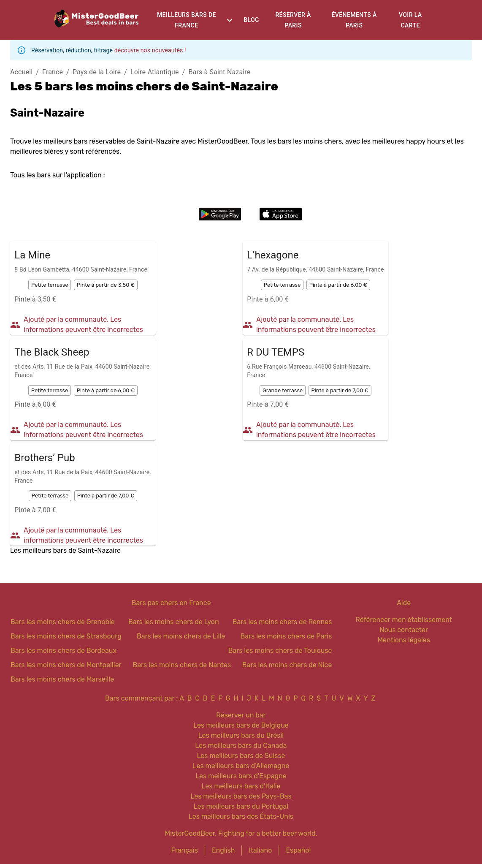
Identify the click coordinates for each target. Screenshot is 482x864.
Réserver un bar (240, 715)
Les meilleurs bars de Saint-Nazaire (65, 550)
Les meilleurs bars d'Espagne (240, 776)
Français (184, 850)
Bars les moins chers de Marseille (62, 679)
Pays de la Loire (97, 72)
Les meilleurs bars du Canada (241, 746)
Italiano (260, 850)
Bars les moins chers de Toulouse (280, 651)
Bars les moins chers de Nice (287, 665)
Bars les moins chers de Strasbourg (66, 636)
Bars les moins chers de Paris (286, 636)
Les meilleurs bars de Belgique (240, 725)
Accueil (21, 72)
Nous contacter (403, 630)
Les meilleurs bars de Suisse (241, 756)
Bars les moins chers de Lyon (173, 622)
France (52, 72)
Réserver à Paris (293, 20)
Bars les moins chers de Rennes (282, 622)
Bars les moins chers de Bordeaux (63, 651)
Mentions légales (403, 640)
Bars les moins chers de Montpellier (66, 665)
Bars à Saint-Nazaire (219, 72)
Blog (251, 19)
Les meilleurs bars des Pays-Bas (240, 796)
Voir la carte (410, 20)
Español (298, 850)
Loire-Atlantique (154, 72)
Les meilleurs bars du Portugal (241, 806)
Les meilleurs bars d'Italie (240, 786)
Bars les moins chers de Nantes (182, 665)
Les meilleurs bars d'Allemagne (241, 766)
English (223, 850)
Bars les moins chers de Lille (181, 636)
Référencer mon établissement (403, 620)
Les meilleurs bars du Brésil (241, 735)
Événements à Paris (354, 20)
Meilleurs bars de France (186, 20)
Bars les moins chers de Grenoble (63, 622)
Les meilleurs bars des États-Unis (241, 816)
